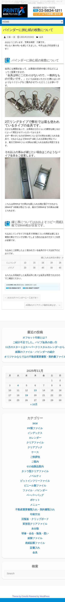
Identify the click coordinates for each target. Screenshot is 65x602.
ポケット (35, 499)
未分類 (35, 528)
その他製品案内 (35, 466)
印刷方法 (35, 514)
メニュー (35, 504)
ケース (35, 452)
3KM (35, 423)
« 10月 (33, 404)
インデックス (35, 433)
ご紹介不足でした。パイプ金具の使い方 (35, 342)
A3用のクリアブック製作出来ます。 (43, 305)
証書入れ (35, 547)
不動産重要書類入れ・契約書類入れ (35, 509)
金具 (41, 37)
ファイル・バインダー (35, 490)
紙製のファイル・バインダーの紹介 (35, 351)
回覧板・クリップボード (35, 519)
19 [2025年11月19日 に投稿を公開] (26, 395)
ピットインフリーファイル (35, 480)
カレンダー (35, 437)
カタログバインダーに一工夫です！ (22, 298)
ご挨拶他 (35, 456)
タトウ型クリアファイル (35, 471)
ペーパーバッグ (35, 495)
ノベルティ (35, 476)
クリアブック (35, 447)
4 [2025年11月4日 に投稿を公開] (18, 385)
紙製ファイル (35, 538)
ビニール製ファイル (35, 485)
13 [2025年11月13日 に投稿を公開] (35, 390)
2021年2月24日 (27, 37)
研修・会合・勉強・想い (35, 533)
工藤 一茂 (11, 37)
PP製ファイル (35, 428)
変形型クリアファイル (35, 523)
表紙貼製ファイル (35, 543)
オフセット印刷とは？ (35, 337)
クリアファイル (35, 442)
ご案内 (35, 461)
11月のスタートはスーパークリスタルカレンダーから (35, 347)
